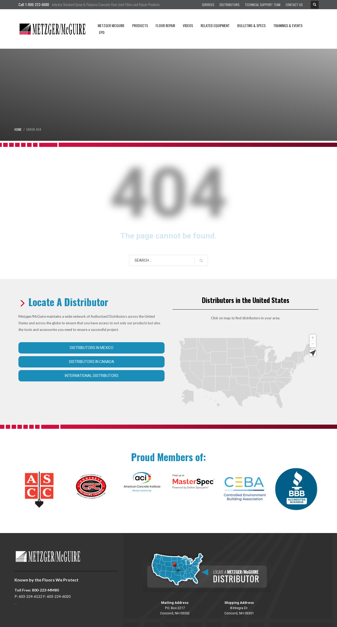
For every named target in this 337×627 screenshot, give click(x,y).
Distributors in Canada (91, 362)
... (15, 602)
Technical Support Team (262, 4)
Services (208, 4)
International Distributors (91, 376)
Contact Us (294, 4)
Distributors (230, 4)
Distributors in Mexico (91, 348)
